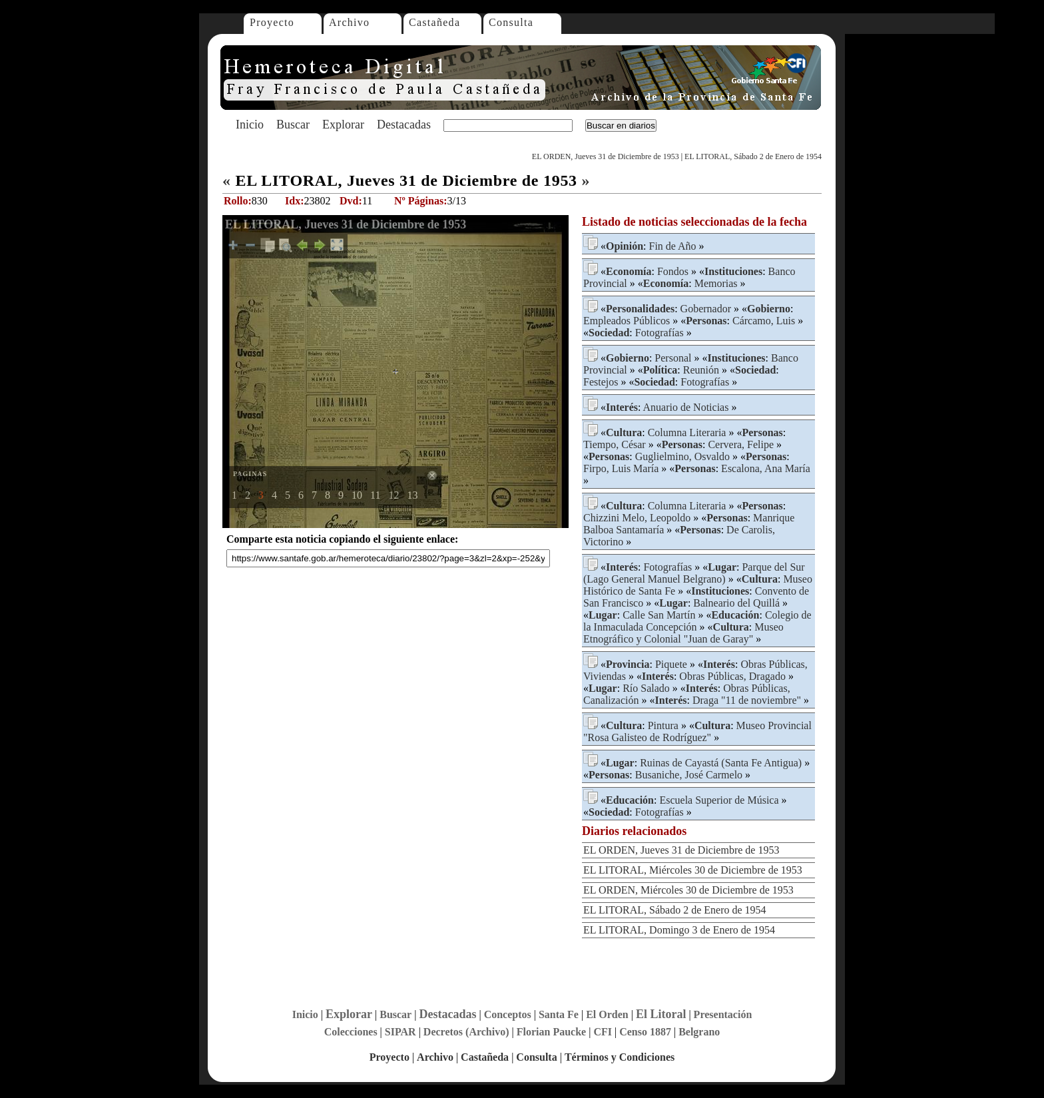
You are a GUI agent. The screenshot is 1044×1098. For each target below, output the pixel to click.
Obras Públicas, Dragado (732, 676)
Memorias (716, 283)
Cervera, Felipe (741, 444)
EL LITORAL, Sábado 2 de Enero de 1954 (753, 156)
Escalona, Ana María (765, 468)
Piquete (671, 664)
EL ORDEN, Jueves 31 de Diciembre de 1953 (605, 156)
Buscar (293, 124)
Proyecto (272, 22)
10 (357, 495)
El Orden (607, 1014)
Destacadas (404, 124)
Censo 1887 (645, 1031)
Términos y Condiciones (619, 1057)
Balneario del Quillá (736, 603)
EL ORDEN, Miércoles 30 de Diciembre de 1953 (688, 890)
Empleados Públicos (626, 320)
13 (412, 495)
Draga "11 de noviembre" (746, 700)
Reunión (701, 370)
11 (375, 495)
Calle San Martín (659, 615)
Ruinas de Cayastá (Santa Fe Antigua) (721, 762)
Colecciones (351, 1031)
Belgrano (699, 1031)
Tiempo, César (614, 444)
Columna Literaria (687, 432)
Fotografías (659, 332)
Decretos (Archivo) (466, 1031)
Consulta (511, 22)
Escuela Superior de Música (718, 800)
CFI (602, 1031)
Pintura (663, 725)
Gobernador (705, 308)
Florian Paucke (551, 1031)
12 (393, 495)
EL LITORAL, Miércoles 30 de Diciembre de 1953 (692, 870)
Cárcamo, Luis (763, 320)
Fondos (672, 271)
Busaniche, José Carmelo (688, 774)
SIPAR (400, 1031)
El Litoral (661, 1014)
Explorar (343, 124)
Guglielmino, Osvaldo (682, 456)
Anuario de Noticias (686, 407)
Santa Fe (559, 1014)
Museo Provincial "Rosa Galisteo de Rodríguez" (697, 731)
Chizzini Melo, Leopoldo (636, 517)
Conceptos (507, 1014)
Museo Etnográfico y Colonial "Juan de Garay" (683, 633)
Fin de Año (672, 246)
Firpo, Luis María (620, 468)
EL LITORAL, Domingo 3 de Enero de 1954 (679, 930)
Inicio (250, 124)
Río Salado (646, 688)
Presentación (723, 1014)
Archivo (349, 22)
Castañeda (434, 22)
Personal (672, 358)
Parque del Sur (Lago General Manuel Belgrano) (694, 573)
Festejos (600, 382)
